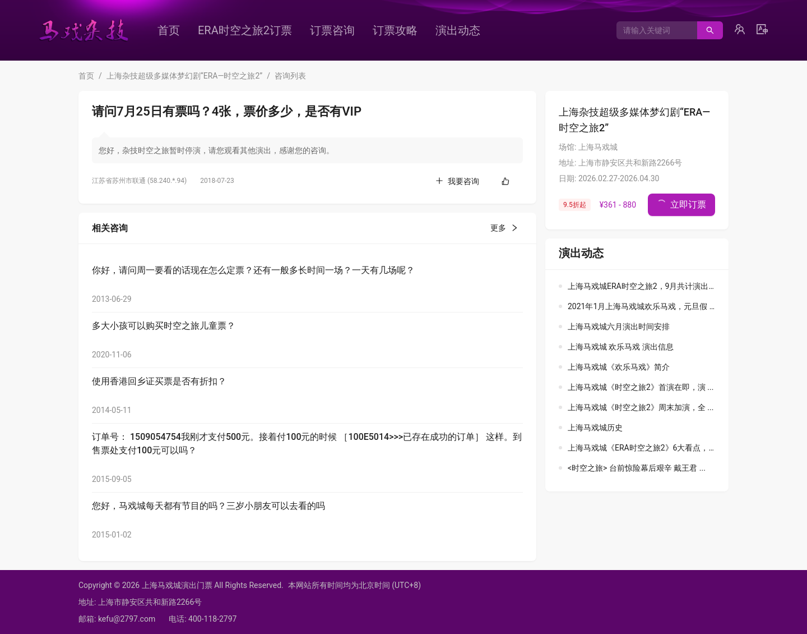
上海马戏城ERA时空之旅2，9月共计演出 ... (642, 286)
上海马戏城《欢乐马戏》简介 (619, 366)
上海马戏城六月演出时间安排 (619, 326)
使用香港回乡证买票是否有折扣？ (159, 381)
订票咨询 (332, 30)
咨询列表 (290, 75)
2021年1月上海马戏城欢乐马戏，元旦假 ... (642, 306)
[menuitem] (169, 30)
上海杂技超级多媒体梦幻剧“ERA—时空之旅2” (184, 75)
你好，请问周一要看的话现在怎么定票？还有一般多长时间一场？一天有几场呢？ (253, 270)
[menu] (339, 30)
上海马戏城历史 (595, 427)
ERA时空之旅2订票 (245, 30)
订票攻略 (395, 30)
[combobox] (652, 30)
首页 (168, 30)
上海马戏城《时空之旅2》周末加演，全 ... (640, 407)
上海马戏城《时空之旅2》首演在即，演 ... (640, 387)
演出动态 (457, 30)
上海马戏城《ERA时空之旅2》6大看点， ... (642, 447)
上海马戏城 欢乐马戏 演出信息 (621, 346)
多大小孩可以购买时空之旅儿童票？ (163, 325)
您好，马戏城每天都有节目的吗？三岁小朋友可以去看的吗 (208, 505)
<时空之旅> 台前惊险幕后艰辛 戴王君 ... (637, 467)
